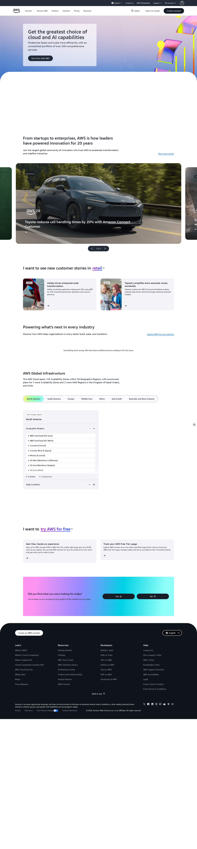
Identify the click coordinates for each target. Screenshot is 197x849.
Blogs (17, 679)
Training (61, 655)
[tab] (34, 399)
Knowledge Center (151, 665)
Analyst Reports (65, 679)
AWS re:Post (148, 660)
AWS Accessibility (151, 674)
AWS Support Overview (153, 669)
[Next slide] (106, 248)
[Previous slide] (91, 248)
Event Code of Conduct (153, 684)
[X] (144, 704)
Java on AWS (106, 669)
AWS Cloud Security (24, 669)
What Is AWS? (21, 650)
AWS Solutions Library (68, 665)
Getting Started (65, 650)
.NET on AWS (106, 660)
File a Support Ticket (152, 655)
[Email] (172, 704)
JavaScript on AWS (109, 679)
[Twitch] (160, 704)
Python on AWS (107, 665)
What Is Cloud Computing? (27, 655)
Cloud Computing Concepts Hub (29, 665)
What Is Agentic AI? (23, 660)
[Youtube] (164, 704)
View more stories (166, 153)
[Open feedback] (194, 424)
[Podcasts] (168, 704)
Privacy (18, 710)
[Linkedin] (152, 704)
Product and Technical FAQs (70, 674)
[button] (42, 11)
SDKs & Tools (106, 655)
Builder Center (107, 650)
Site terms (29, 710)
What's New (20, 674)
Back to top (98, 693)
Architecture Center (66, 669)
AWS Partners (64, 684)
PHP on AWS (106, 674)
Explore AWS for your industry (160, 334)
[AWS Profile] (182, 3)
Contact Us (148, 650)
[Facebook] (148, 704)
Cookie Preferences (69, 710)
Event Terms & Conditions (154, 689)
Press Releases (21, 684)
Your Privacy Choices (47, 710)
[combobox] (98, 267)
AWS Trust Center (65, 660)
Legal (145, 679)
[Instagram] (156, 704)
